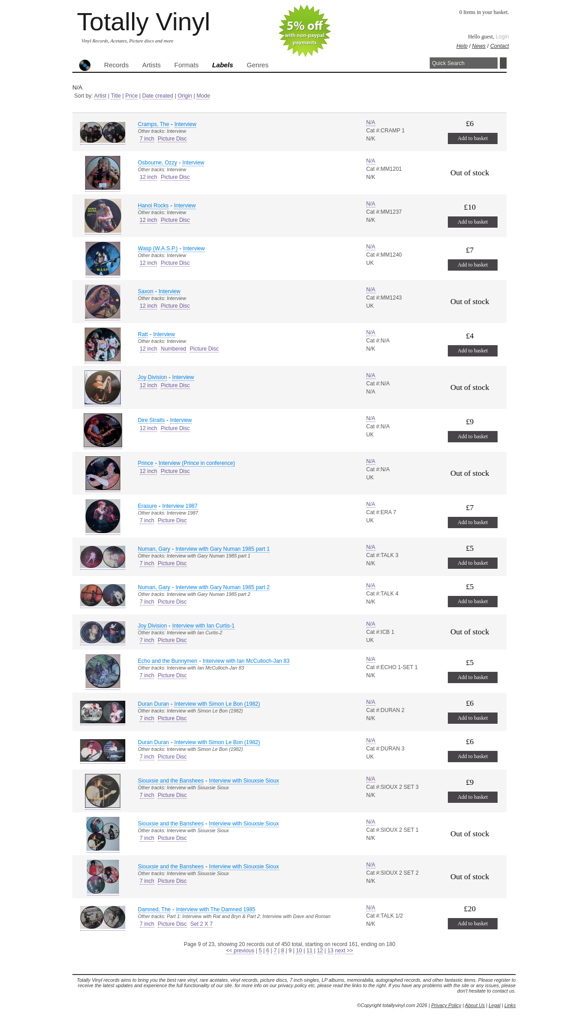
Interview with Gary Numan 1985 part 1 (223, 549)
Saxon (145, 291)
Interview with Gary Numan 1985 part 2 (223, 587)
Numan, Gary (154, 549)
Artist (100, 96)
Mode (203, 96)
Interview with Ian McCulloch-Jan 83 (246, 661)
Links (510, 1005)
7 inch (147, 139)
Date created (157, 96)
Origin (185, 96)
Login (502, 36)
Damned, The (154, 909)
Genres (257, 65)
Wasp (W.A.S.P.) (158, 248)
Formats (186, 65)
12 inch (148, 177)
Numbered (173, 349)
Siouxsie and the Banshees (171, 781)
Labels (222, 65)
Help (462, 46)
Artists (151, 65)
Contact (499, 46)
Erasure (147, 506)
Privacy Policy (446, 1005)
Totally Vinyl (143, 21)
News (479, 46)
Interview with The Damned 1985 (215, 909)
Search (503, 63)
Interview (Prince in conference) (197, 463)
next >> (344, 950)
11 (310, 950)
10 (299, 950)
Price (131, 96)
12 (320, 950)
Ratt (143, 334)
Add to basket (473, 138)
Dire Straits (151, 420)
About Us (475, 1005)
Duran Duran (153, 704)
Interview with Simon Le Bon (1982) (217, 704)
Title (116, 96)
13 (330, 950)
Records (116, 65)
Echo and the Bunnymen (167, 661)
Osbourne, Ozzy (157, 162)
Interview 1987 (180, 506)
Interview (185, 124)
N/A (370, 122)
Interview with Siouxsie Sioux (244, 781)
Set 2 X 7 (201, 924)
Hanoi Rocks (153, 205)
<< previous (240, 950)
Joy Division (152, 377)
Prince (145, 463)
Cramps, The (153, 124)
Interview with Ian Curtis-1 (203, 626)
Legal (494, 1005)
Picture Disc (172, 139)
